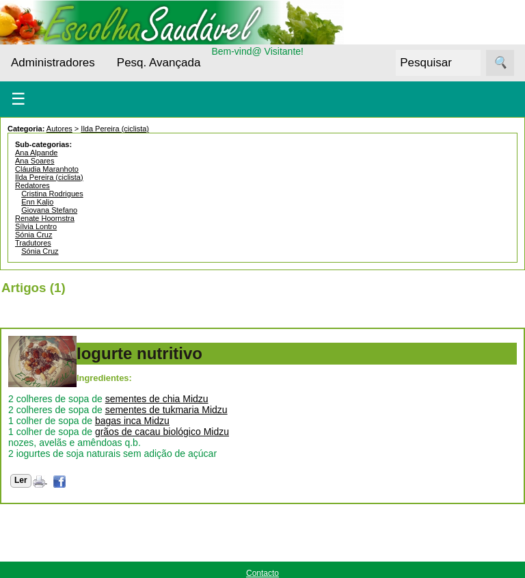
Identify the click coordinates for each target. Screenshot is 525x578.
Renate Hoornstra (45, 218)
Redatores (32, 185)
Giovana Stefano (49, 210)
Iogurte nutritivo (139, 353)
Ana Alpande (36, 152)
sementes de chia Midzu (156, 398)
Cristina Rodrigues (52, 193)
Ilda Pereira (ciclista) (115, 128)
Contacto (262, 573)
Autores (59, 128)
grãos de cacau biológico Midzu (162, 431)
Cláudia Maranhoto (47, 169)
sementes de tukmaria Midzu (166, 409)
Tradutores (33, 243)
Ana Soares (34, 161)
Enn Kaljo (37, 202)
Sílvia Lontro (36, 226)
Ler (20, 480)
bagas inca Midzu (132, 420)
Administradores (53, 62)
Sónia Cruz (33, 235)
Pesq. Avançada (159, 62)
